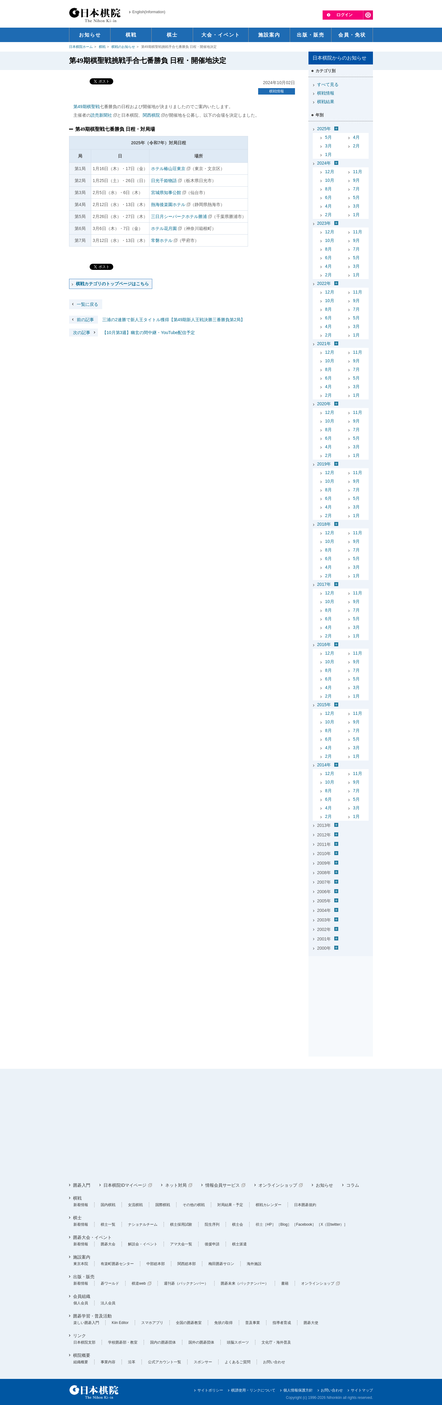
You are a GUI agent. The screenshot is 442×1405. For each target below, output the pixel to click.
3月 (328, 145)
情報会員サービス (222, 1185)
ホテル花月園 (164, 228)
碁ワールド (110, 1283)
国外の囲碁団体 (201, 1342)
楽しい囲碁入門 (86, 1323)
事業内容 (108, 1362)
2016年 (324, 644)
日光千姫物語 (164, 180)
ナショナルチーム (142, 1224)
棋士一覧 (108, 1224)
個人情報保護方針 (298, 1390)
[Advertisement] (340, 997)
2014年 (324, 764)
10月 (329, 180)
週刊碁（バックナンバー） (186, 1283)
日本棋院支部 (84, 1342)
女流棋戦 (135, 1205)
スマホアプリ (152, 1323)
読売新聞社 (101, 115)
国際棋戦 (162, 1205)
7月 (356, 188)
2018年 (324, 524)
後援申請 (212, 1244)
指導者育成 (282, 1323)
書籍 (285, 1283)
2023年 (324, 223)
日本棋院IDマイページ (124, 1185)
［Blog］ (284, 1224)
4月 (356, 137)
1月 (328, 154)
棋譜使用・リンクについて (253, 1390)
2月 (356, 145)
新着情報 (80, 1205)
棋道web (139, 1283)
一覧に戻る (87, 304)
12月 (329, 171)
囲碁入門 (81, 1185)
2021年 (324, 343)
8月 (328, 188)
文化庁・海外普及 (276, 1342)
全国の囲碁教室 (189, 1323)
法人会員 (108, 1303)
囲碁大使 (311, 1323)
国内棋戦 (108, 1205)
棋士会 (237, 1224)
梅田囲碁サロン (221, 1264)
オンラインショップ (277, 1185)
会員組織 (81, 1296)
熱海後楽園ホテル (168, 204)
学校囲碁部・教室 (123, 1342)
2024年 (324, 163)
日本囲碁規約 (305, 1205)
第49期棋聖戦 (86, 106)
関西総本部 (186, 1264)
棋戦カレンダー (268, 1205)
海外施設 (254, 1264)
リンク (79, 1335)
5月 (328, 137)
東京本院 (80, 1264)
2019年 (324, 463)
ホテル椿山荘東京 (168, 168)
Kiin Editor (120, 1323)
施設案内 (81, 1257)
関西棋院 (151, 115)
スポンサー (203, 1362)
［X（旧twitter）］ (332, 1224)
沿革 (131, 1362)
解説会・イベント (142, 1244)
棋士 (77, 1217)
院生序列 (212, 1224)
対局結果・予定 (230, 1205)
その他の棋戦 (194, 1205)
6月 (328, 197)
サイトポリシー (210, 1390)
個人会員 (80, 1303)
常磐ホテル (162, 240)
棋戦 (102, 47)
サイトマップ (362, 1390)
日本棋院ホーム (81, 47)
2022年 (324, 283)
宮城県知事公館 (166, 192)
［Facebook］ (304, 1224)
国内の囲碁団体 (163, 1342)
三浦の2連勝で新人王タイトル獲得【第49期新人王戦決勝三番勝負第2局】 (157, 319)
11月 (357, 171)
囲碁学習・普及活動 (92, 1316)
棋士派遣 (239, 1244)
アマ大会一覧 (181, 1244)
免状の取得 (223, 1323)
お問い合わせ (274, 1362)
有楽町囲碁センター (117, 1264)
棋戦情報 (276, 91)
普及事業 (252, 1323)
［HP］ (269, 1224)
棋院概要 (81, 1355)
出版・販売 (84, 1276)
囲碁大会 (108, 1244)
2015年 (324, 704)
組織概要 (80, 1362)
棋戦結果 (325, 101)
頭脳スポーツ (238, 1342)
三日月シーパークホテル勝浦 (179, 216)
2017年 (324, 584)
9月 (356, 180)
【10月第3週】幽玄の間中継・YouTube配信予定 (132, 332)
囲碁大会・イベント (92, 1237)
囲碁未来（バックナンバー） (245, 1283)
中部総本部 (155, 1264)
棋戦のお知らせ (123, 47)
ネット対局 (176, 1185)
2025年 (324, 128)
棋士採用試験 (181, 1224)
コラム (352, 1185)
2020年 (324, 403)
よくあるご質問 (237, 1362)
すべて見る (328, 84)
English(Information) (148, 12)
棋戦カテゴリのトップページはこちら (112, 283)
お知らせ (324, 1185)
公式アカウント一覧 (164, 1362)
